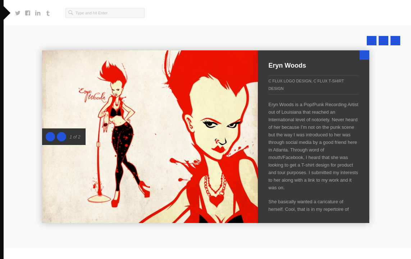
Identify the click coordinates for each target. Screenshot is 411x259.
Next (395, 40)
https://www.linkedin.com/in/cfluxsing (38, 11)
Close (364, 55)
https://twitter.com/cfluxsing (17, 11)
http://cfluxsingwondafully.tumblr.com (48, 11)
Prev (371, 40)
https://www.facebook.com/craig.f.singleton (27, 11)
